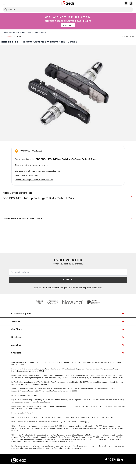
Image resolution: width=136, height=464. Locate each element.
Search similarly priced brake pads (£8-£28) (34, 179)
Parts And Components (14, 32)
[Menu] (24, 3)
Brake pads (40, 32)
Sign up (68, 279)
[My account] (131, 3)
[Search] (68, 9)
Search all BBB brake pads (26, 175)
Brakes (30, 32)
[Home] (68, 3)
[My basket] (126, 3)
